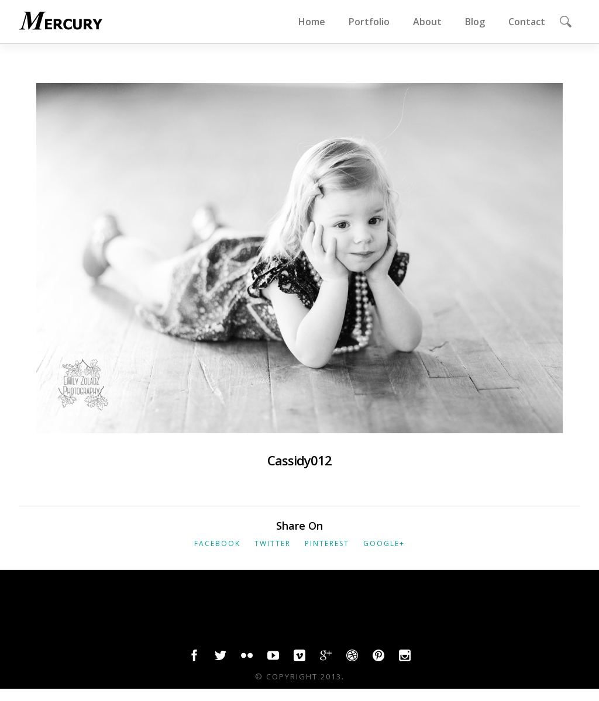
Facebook (217, 543)
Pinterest (327, 543)
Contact (526, 21)
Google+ (384, 543)
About (427, 21)
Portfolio (369, 21)
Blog (475, 21)
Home (311, 21)
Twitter (272, 543)
